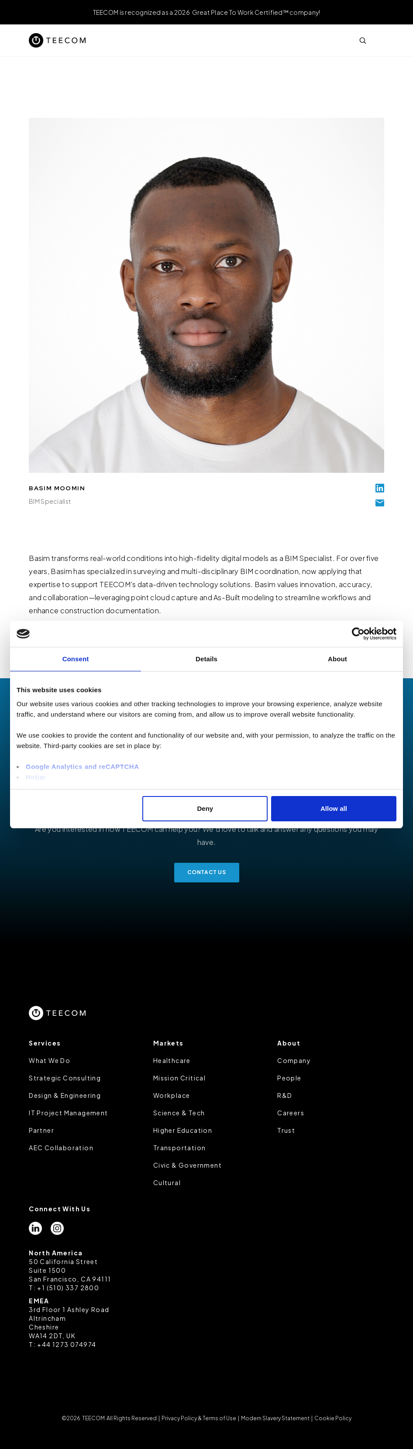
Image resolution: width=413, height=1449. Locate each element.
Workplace (171, 1095)
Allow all (333, 808)
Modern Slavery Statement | (277, 1418)
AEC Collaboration (61, 1148)
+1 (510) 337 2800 (68, 1288)
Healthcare (172, 1060)
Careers (290, 1113)
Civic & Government (187, 1165)
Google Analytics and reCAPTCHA (82, 766)
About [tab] (337, 659)
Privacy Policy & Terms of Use (199, 1418)
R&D (284, 1095)
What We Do (49, 1060)
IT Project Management (68, 1113)
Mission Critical (179, 1078)
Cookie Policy (332, 1418)
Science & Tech (179, 1113)
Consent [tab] (75, 659)
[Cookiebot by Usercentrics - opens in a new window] (358, 633)
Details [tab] (206, 659)
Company (294, 1060)
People (289, 1078)
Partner (41, 1130)
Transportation (179, 1148)
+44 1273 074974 (66, 1344)
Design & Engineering (65, 1095)
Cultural (167, 1182)
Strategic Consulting (65, 1078)
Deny (205, 808)
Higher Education (182, 1130)
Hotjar (36, 777)
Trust (286, 1130)
